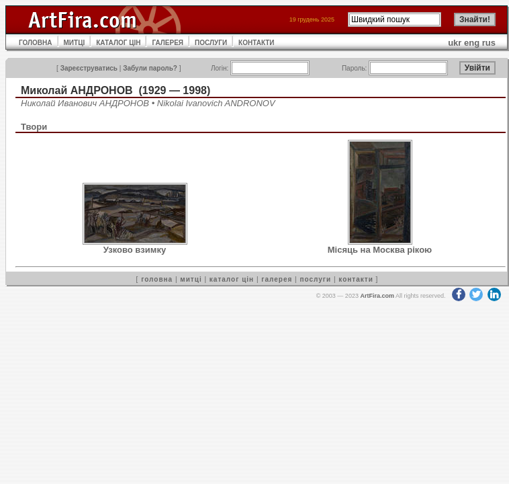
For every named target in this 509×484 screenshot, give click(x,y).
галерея (276, 279)
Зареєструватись (89, 68)
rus (489, 43)
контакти (355, 279)
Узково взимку (134, 250)
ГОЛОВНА (35, 42)
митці (190, 279)
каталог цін (232, 279)
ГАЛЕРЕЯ (167, 42)
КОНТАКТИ (256, 42)
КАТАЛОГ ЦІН (118, 42)
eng (471, 43)
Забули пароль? (150, 68)
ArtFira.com (377, 295)
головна (157, 279)
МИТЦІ (74, 42)
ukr (454, 43)
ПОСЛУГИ (211, 42)
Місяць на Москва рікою (380, 250)
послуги (315, 279)
